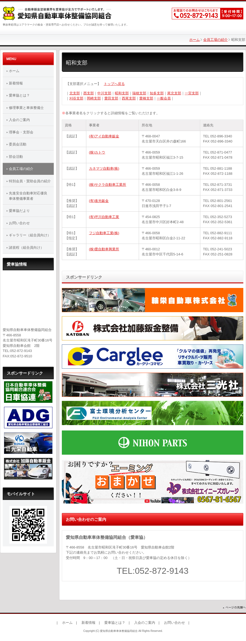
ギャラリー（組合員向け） (30, 235)
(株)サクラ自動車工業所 (107, 185)
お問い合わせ (19, 223)
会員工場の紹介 (215, 40)
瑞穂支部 (139, 93)
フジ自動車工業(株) (104, 233)
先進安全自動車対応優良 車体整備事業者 (30, 196)
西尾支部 (129, 98)
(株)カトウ (97, 152)
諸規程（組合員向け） (26, 247)
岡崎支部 (94, 98)
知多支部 (157, 93)
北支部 (74, 93)
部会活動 (16, 157)
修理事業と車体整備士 (26, 108)
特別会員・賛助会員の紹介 (30, 181)
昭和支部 (122, 93)
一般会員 (164, 98)
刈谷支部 (76, 98)
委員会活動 (17, 144)
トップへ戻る (114, 84)
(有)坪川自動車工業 (104, 217)
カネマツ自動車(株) (104, 168)
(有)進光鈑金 (99, 201)
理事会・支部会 (21, 132)
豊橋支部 (146, 98)
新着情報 (16, 83)
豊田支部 (111, 98)
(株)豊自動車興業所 (104, 249)
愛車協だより (19, 211)
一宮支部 (192, 93)
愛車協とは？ (19, 95)
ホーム (194, 40)
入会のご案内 (19, 120)
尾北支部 (174, 93)
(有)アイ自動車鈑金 (104, 136)
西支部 (88, 93)
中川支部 (104, 93)
